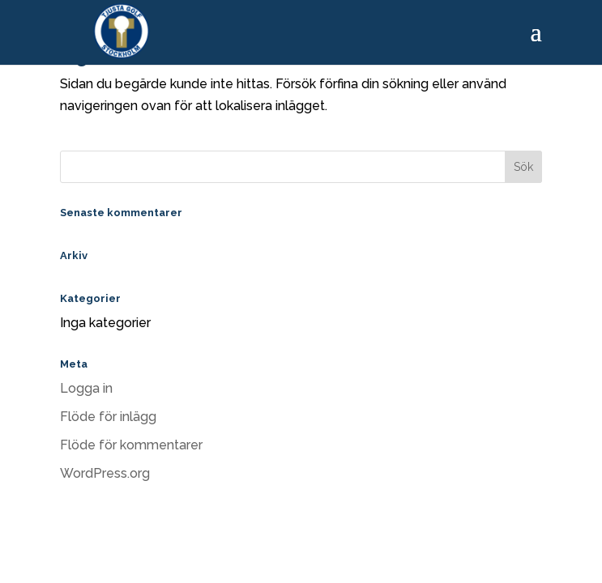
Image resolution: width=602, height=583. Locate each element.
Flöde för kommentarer (131, 445)
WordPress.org (105, 473)
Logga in (86, 388)
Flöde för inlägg (108, 416)
